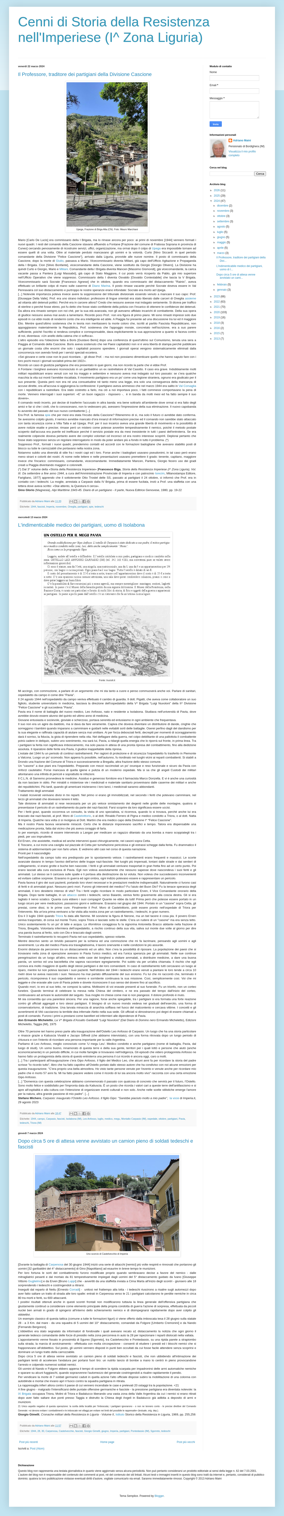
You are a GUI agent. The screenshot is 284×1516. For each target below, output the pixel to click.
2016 (217, 328)
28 (38, 1431)
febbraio (222, 284)
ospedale (152, 1118)
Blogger (159, 1496)
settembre (223, 221)
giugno (105, 1431)
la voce (174, 1098)
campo (41, 1118)
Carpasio (51, 1118)
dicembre (223, 205)
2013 (217, 338)
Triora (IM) (35, 1122)
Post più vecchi (186, 1442)
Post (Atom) (37, 1448)
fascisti (41, 506)
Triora (59, 916)
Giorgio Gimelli (92, 1431)
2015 (217, 333)
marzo (221, 253)
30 (42, 1431)
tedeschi (99, 506)
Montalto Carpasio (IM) (133, 1118)
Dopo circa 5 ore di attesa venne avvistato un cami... (235, 276)
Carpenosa (56, 1264)
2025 (217, 195)
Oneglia (72, 506)
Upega (156, 248)
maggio (222, 242)
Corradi (74, 1289)
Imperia (50, 506)
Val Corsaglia (187, 386)
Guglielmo (34, 1281)
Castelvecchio (66, 1431)
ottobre (162, 1118)
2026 (217, 190)
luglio (100, 1118)
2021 (217, 306)
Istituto (120, 1414)
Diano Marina (101, 285)
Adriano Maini (242, 140)
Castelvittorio (82, 816)
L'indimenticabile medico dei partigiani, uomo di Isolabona (81, 525)
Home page (107, 1442)
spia (47, 415)
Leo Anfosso (89, 1118)
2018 (217, 322)
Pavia (182, 1118)
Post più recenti (28, 1442)
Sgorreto (155, 1431)
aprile (220, 247)
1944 (33, 506)
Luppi (71, 1281)
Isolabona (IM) (74, 1118)
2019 (217, 317)
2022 (217, 301)
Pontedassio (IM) (140, 1431)
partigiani (82, 506)
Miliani (64, 269)
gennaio (222, 289)
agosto (221, 226)
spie (91, 506)
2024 (217, 200)
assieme (190, 298)
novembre (61, 506)
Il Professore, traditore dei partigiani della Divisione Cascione (85, 74)
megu (117, 1118)
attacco (72, 895)
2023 (217, 296)
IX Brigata (24, 1393)
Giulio (60, 260)
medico (108, 1118)
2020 (217, 312)
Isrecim (160, 473)
